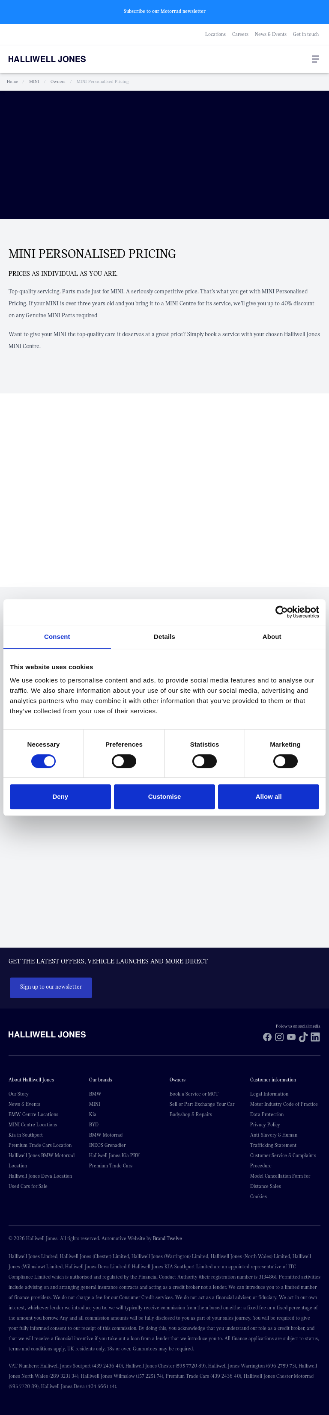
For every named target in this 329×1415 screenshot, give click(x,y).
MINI (34, 81)
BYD (94, 1124)
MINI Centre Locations (33, 1124)
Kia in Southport (26, 1134)
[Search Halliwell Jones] (294, 58)
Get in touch (306, 34)
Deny (60, 796)
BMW (95, 1093)
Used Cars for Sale (28, 1186)
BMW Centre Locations (33, 1114)
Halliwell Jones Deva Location (40, 1176)
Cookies (258, 1196)
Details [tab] (164, 636)
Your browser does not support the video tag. (164, 154)
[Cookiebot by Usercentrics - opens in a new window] (281, 612)
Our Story (19, 1093)
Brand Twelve (167, 1238)
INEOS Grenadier (107, 1145)
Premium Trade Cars (110, 1165)
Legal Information (269, 1093)
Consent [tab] (57, 636)
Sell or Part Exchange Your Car (202, 1104)
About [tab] (272, 636)
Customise (164, 796)
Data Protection (267, 1114)
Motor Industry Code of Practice (284, 1104)
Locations (215, 34)
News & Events (271, 34)
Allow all (269, 796)
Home (12, 81)
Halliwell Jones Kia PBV (114, 1155)
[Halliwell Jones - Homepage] (58, 58)
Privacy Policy (265, 1124)
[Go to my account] (298, 59)
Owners (58, 81)
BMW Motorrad (106, 1134)
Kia (92, 1114)
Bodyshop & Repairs (191, 1114)
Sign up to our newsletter (51, 987)
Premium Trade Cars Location (40, 1145)
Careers (240, 34)
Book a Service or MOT (194, 1093)
